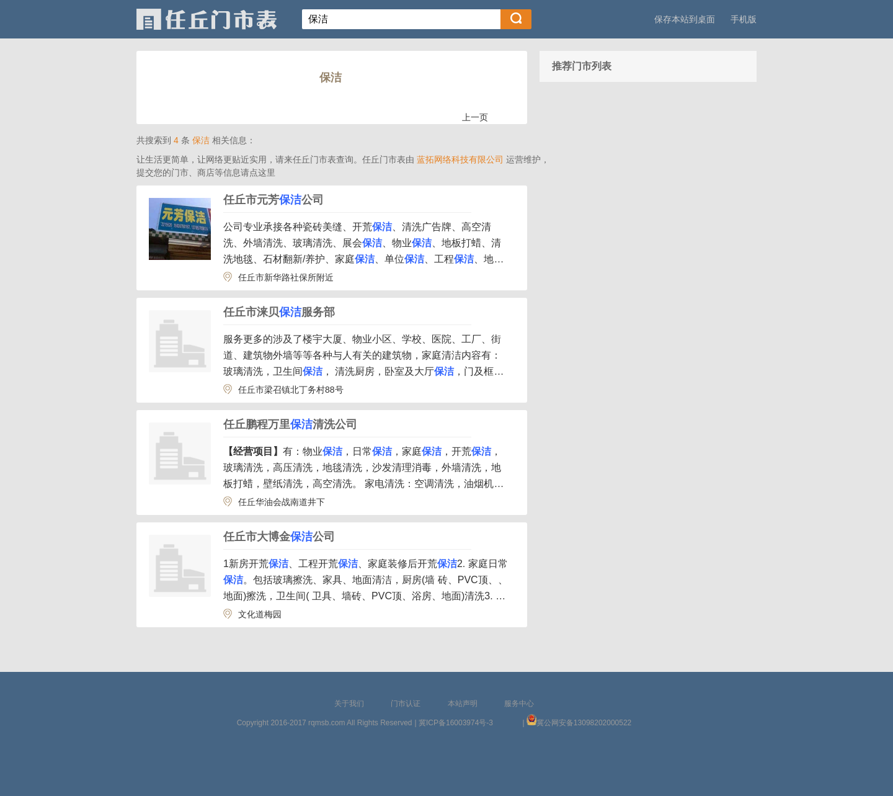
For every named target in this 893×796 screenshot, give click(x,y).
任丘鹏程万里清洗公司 (290, 424)
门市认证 (405, 703)
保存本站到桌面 (684, 19)
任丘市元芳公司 (273, 200)
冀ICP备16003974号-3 (456, 722)
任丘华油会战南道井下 (281, 502)
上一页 (475, 117)
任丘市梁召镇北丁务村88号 (291, 390)
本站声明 (463, 703)
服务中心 (519, 703)
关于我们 (349, 703)
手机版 (744, 19)
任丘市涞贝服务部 (279, 312)
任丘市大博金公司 (279, 536)
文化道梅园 (260, 614)
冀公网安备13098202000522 (583, 722)
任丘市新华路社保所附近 (286, 277)
